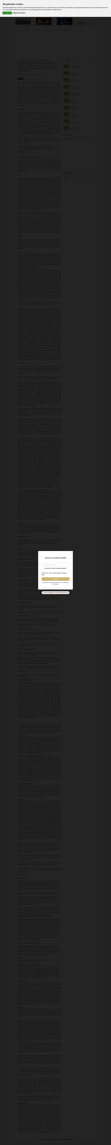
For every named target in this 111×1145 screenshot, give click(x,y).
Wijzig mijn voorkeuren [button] (19, 13)
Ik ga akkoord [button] (7, 13)
